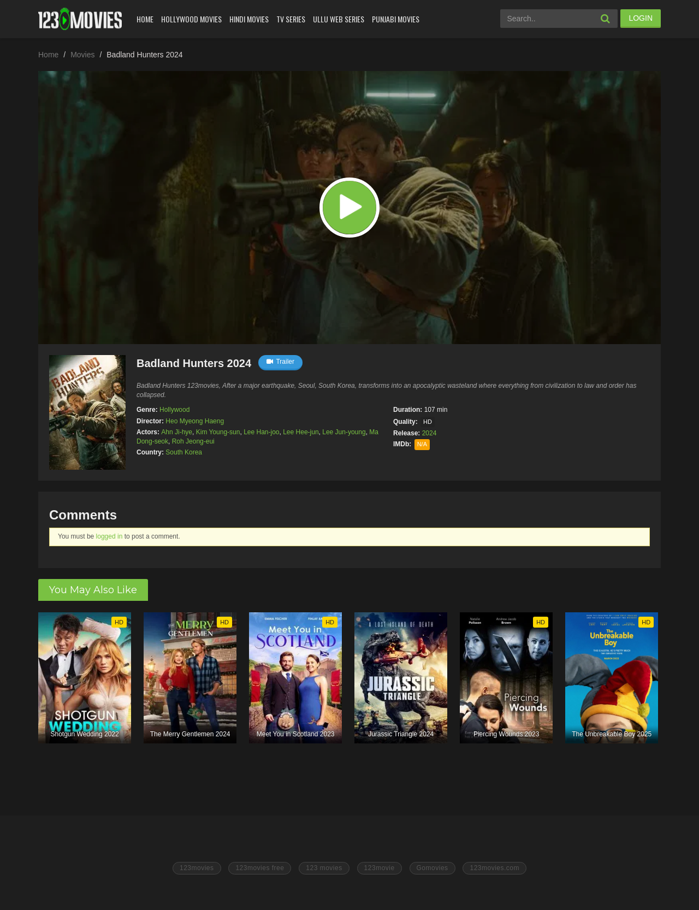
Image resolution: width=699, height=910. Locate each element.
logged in (109, 536)
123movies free (259, 868)
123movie (379, 868)
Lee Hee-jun (300, 432)
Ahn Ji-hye (176, 432)
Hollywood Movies (191, 19)
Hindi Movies (249, 19)
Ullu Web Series (338, 19)
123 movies (324, 868)
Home (145, 19)
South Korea (183, 452)
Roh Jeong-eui (193, 441)
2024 (429, 433)
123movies (197, 868)
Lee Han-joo (261, 432)
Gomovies (432, 868)
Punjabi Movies (395, 19)
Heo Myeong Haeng (194, 421)
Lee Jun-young (343, 432)
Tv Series (290, 19)
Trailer (280, 361)
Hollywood (174, 409)
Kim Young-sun (218, 432)
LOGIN (641, 18)
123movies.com (494, 868)
